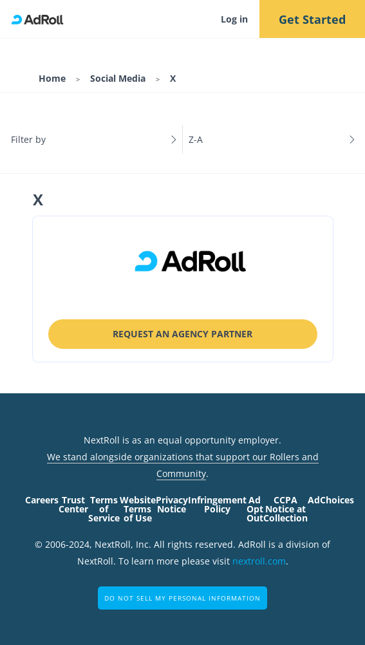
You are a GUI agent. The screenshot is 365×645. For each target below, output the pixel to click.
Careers (42, 500)
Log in (234, 19)
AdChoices (331, 500)
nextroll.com (259, 561)
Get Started (312, 19)
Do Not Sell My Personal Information (182, 598)
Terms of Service (104, 509)
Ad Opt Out (255, 509)
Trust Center (73, 504)
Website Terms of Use (138, 509)
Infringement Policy (217, 504)
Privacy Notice (172, 504)
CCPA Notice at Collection (285, 509)
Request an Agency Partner (182, 334)
